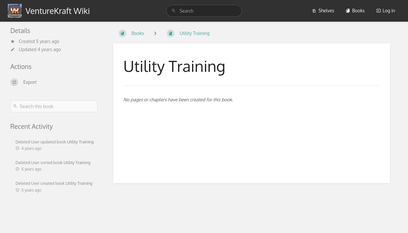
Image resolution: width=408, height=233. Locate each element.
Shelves (323, 10)
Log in (385, 10)
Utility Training (80, 141)
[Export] (54, 82)
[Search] (174, 11)
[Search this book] (54, 106)
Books (355, 10)
